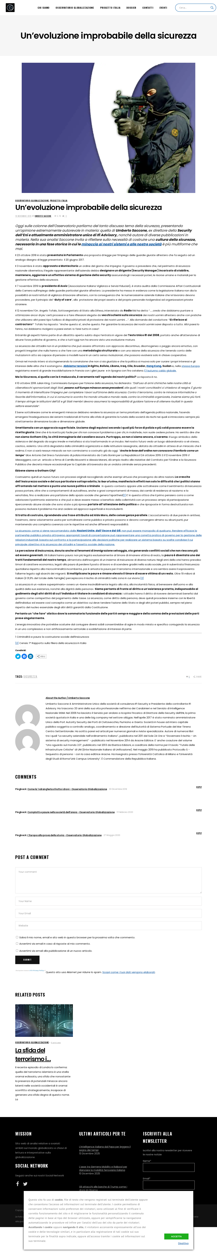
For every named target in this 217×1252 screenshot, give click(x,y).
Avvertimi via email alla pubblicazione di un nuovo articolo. (55, 951)
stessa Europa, (191, 366)
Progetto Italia (58, 200)
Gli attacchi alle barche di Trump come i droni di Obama (103, 1188)
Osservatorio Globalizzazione (32, 200)
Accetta (176, 1236)
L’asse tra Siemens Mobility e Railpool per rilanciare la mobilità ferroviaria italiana (103, 1168)
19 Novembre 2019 (23, 216)
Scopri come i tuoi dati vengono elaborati (128, 972)
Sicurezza (30, 676)
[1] (124, 495)
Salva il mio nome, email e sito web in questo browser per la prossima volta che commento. (77, 937)
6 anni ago (56, 1042)
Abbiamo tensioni (75, 366)
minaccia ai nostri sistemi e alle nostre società (121, 244)
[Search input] (194, 7)
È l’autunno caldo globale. (160, 370)
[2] (142, 578)
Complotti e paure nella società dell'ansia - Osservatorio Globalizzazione (71, 812)
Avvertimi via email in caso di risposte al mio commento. (54, 943)
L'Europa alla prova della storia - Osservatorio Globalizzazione (64, 835)
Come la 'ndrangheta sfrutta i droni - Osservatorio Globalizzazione (67, 789)
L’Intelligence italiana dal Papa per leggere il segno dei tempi (105, 1148)
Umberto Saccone (43, 216)
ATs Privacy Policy (36, 971)
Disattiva (183, 1243)
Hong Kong (153, 366)
